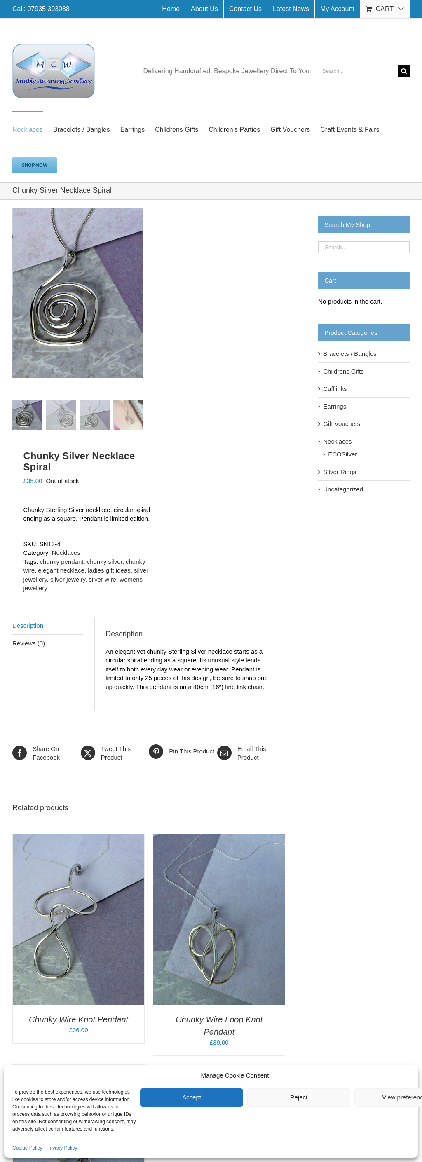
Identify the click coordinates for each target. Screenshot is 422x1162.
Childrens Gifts (343, 371)
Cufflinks (335, 388)
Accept (191, 1097)
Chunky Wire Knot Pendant (78, 1019)
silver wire (102, 579)
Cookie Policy (27, 1148)
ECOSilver (342, 454)
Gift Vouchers (341, 423)
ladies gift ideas (109, 570)
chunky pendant (62, 562)
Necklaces (66, 552)
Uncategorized (343, 489)
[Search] (404, 71)
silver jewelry (67, 579)
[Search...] (357, 71)
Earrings (334, 406)
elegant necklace (61, 570)
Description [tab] (27, 625)
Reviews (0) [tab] (28, 643)
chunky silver (104, 562)
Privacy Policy (62, 1148)
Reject (299, 1097)
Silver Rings (339, 471)
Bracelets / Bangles (349, 353)
